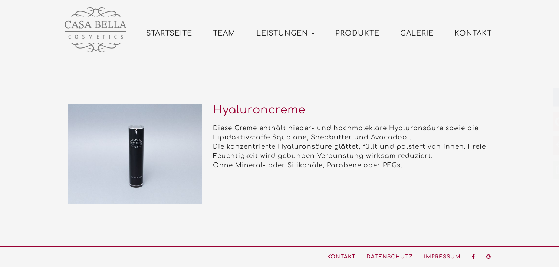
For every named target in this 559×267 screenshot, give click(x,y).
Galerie (417, 33)
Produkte (357, 33)
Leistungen (285, 33)
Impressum (442, 257)
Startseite (169, 33)
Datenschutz (389, 257)
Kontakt (473, 33)
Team (224, 33)
